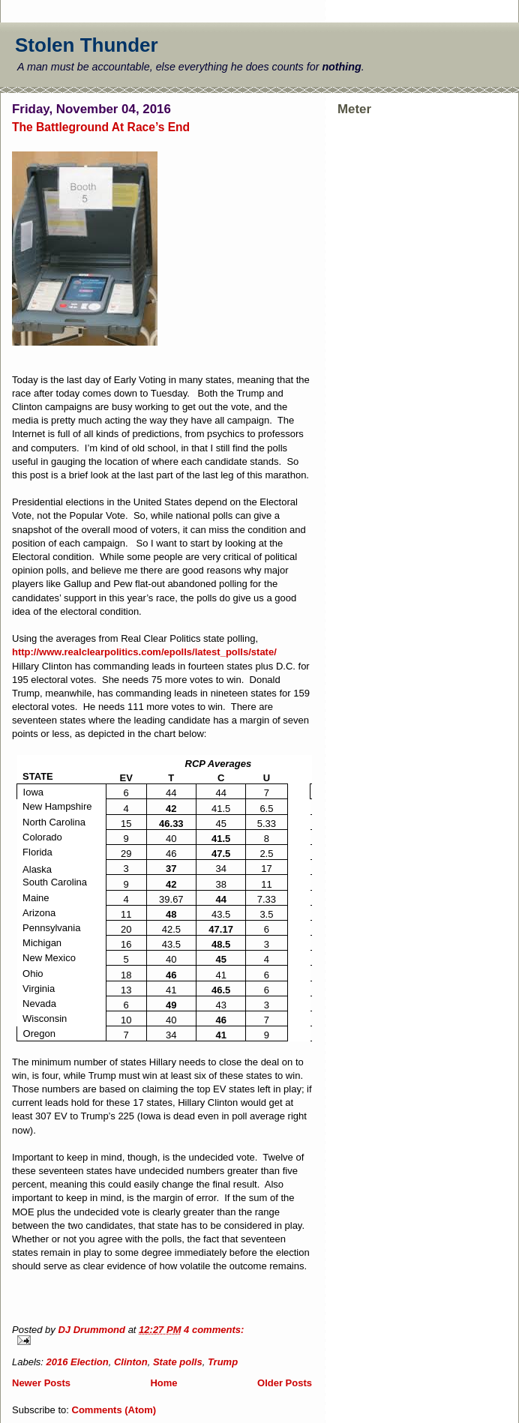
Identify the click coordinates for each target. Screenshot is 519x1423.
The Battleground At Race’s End (101, 127)
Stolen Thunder (86, 45)
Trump (223, 1362)
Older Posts (284, 1383)
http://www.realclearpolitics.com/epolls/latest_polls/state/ (144, 652)
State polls (177, 1362)
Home (163, 1383)
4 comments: (214, 1329)
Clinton (131, 1362)
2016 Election (77, 1362)
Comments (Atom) (114, 1410)
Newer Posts (41, 1383)
